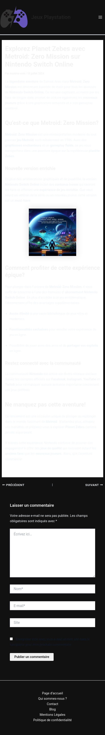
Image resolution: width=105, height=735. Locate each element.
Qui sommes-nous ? (52, 699)
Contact (52, 704)
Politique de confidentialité (52, 720)
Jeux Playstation (51, 17)
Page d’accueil (52, 693)
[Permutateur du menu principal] (100, 17)
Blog (52, 709)
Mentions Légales (52, 715)
